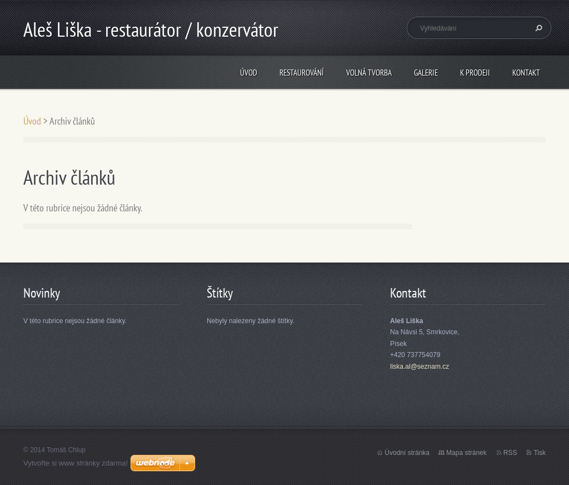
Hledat (537, 27)
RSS (510, 453)
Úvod (248, 72)
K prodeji (475, 72)
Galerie (426, 72)
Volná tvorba (369, 72)
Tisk (539, 453)
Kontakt (526, 72)
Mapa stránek (466, 453)
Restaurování (301, 72)
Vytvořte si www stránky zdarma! (75, 463)
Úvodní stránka (407, 453)
